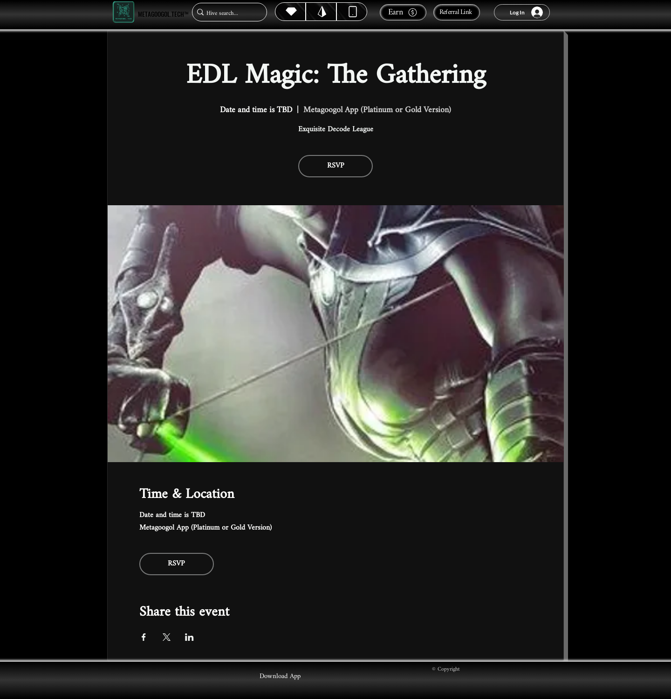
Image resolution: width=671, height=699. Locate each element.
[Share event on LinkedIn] (189, 637)
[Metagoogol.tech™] (123, 12)
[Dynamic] (351, 11)
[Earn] (403, 12)
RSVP (335, 166)
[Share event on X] (166, 637)
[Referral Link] (456, 12)
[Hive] (290, 11)
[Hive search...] (226, 13)
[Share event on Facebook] (143, 637)
